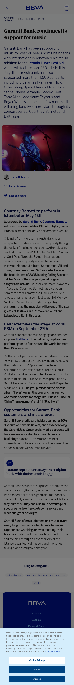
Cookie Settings (37, 660)
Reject (37, 669)
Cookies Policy (52, 651)
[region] (37, 656)
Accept (37, 679)
